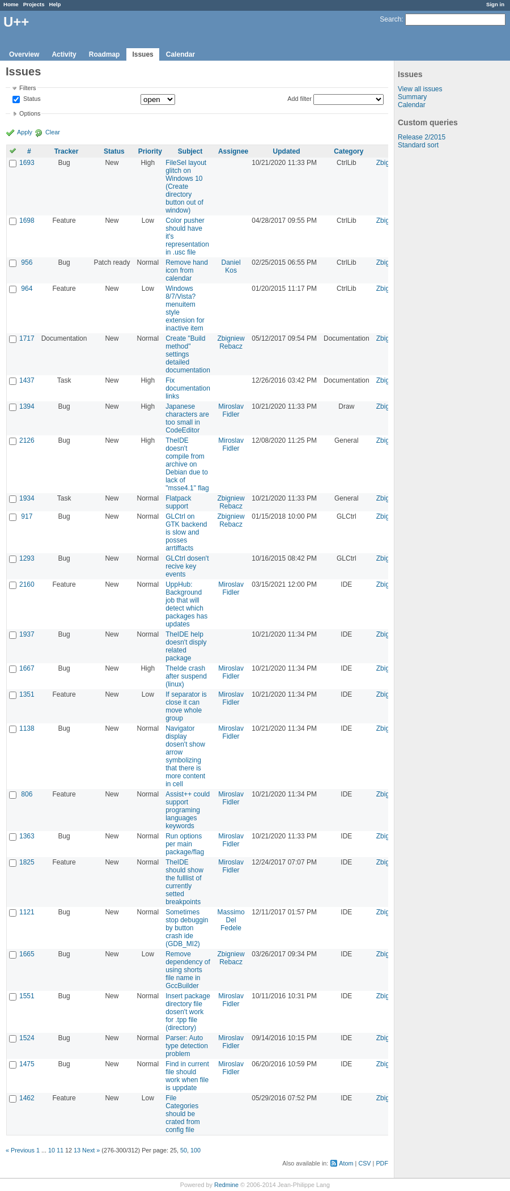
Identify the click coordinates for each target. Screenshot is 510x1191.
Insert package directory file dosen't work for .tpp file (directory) (187, 1012)
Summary (412, 97)
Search (390, 19)
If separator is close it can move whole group (186, 706)
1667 (27, 668)
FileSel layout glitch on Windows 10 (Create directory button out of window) (185, 186)
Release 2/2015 (421, 137)
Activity (64, 54)
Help (55, 4)
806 (26, 794)
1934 (27, 498)
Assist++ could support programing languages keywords (187, 810)
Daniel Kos (231, 266)
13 (77, 1150)
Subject (190, 151)
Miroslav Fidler (231, 410)
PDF (382, 1163)
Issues (142, 54)
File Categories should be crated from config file (182, 1114)
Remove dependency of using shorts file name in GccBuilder (187, 970)
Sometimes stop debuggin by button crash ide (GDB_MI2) (186, 928)
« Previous (20, 1150)
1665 (27, 954)
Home (11, 4)
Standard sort (418, 145)
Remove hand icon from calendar (186, 270)
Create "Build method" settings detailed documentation (187, 354)
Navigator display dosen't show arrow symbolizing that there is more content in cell (185, 756)
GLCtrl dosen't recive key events (187, 566)
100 (195, 1150)
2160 (27, 584)
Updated (286, 151)
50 (183, 1150)
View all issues (420, 89)
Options (29, 113)
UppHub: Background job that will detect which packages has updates (186, 604)
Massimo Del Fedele (231, 920)
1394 (27, 406)
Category (348, 151)
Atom (346, 1163)
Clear (52, 132)
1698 (27, 220)
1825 (27, 862)
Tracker (66, 151)
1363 (27, 836)
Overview (24, 54)
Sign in (495, 4)
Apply (24, 132)
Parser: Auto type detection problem (186, 1046)
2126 (27, 440)
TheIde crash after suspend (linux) (186, 676)
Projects (34, 4)
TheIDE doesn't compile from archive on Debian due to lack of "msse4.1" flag (187, 464)
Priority (150, 151)
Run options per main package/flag (184, 844)
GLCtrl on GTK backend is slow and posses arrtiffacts (186, 532)
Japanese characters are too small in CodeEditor (187, 418)
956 (26, 262)
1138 (27, 728)
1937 (27, 634)
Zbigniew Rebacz (231, 342)
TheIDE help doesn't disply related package (185, 646)
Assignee (233, 151)
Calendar (180, 54)
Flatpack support (178, 502)
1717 (27, 338)
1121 (27, 912)
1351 (27, 694)
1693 (27, 163)
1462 (27, 1098)
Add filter (299, 98)
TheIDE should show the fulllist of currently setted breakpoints (184, 882)
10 (51, 1150)
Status (31, 99)
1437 (27, 380)
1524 (27, 1038)
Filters (27, 87)
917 (26, 516)
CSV (364, 1163)
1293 (27, 558)
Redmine (226, 1184)
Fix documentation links (187, 388)
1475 (27, 1064)
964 (26, 289)
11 (60, 1150)
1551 (27, 996)
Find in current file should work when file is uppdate (187, 1076)
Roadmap (104, 54)
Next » (91, 1150)
